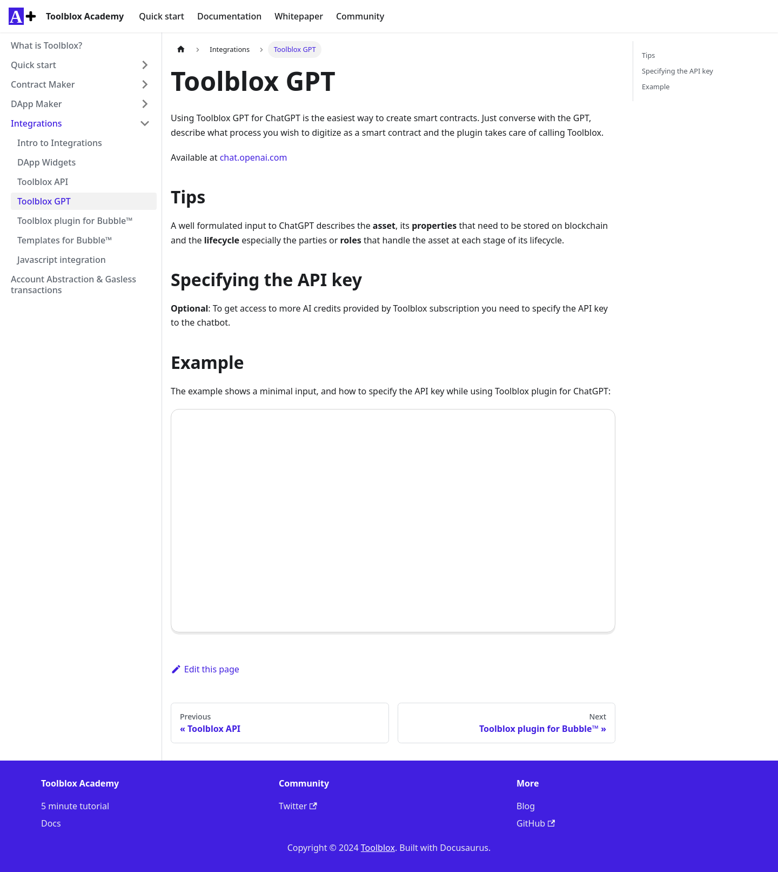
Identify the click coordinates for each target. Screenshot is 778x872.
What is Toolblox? (46, 45)
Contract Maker (43, 84)
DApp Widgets (46, 162)
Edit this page (205, 669)
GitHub (536, 823)
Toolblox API (42, 182)
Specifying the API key (677, 71)
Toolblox (378, 848)
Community (360, 16)
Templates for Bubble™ (64, 240)
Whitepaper (298, 16)
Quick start (161, 16)
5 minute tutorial (75, 806)
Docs (51, 823)
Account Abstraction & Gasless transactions (73, 284)
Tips (648, 55)
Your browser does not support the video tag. (393, 520)
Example (655, 86)
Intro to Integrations (59, 143)
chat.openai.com (253, 157)
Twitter (298, 806)
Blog (526, 806)
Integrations (36, 123)
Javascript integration (61, 260)
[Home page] (181, 49)
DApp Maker (36, 104)
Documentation (229, 16)
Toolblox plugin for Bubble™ (75, 221)
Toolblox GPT (44, 201)
